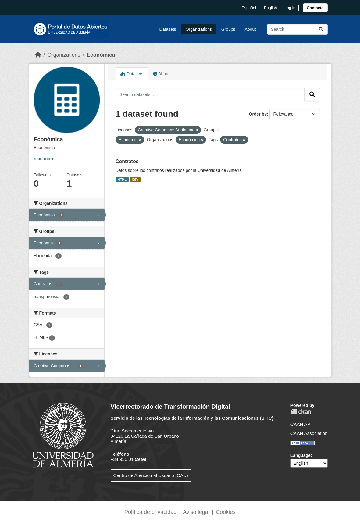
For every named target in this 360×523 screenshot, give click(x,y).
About (250, 29)
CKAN (300, 411)
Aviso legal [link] (196, 512)
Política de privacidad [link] (150, 512)
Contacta (315, 7)
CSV (135, 179)
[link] (315, 7)
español (249, 7)
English (270, 7)
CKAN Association (309, 433)
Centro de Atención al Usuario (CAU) (150, 475)
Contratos (127, 161)
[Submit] (321, 29)
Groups (228, 29)
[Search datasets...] (297, 29)
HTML (122, 179)
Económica (101, 55)
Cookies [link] (226, 512)
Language (300, 455)
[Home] (38, 55)
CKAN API (301, 424)
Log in (289, 7)
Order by (258, 114)
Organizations (199, 29)
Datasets (167, 29)
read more (44, 158)
